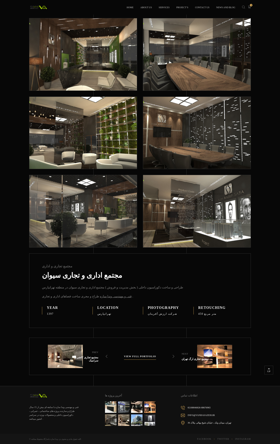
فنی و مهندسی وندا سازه (116, 296)
